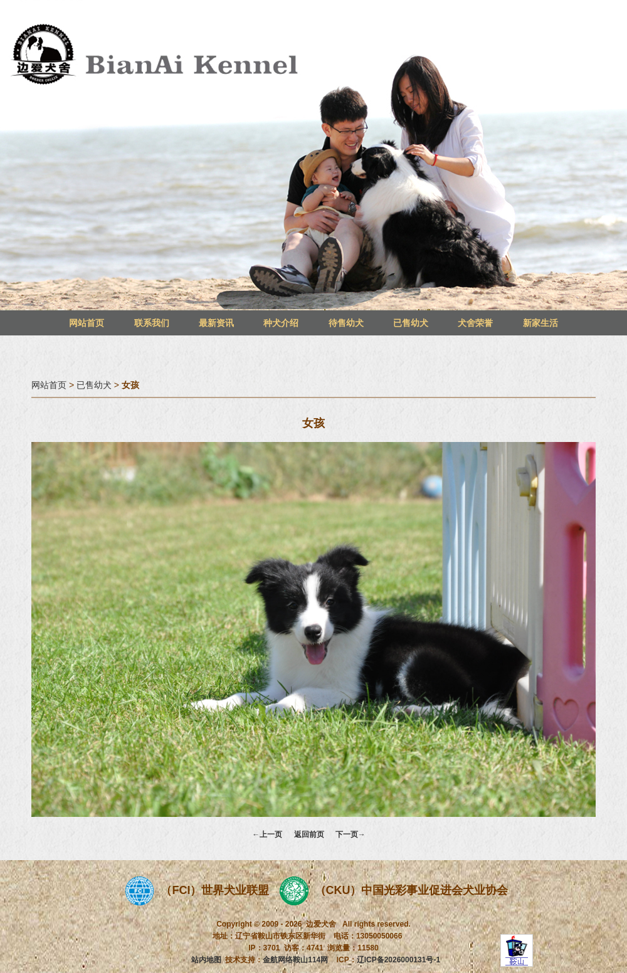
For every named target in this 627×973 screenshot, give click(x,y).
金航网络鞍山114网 (295, 959)
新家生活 (540, 323)
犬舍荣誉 (475, 323)
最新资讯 (216, 323)
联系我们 (151, 323)
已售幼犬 (410, 323)
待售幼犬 (346, 323)
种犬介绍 (280, 323)
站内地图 (206, 959)
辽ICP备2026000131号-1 (398, 959)
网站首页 (86, 323)
